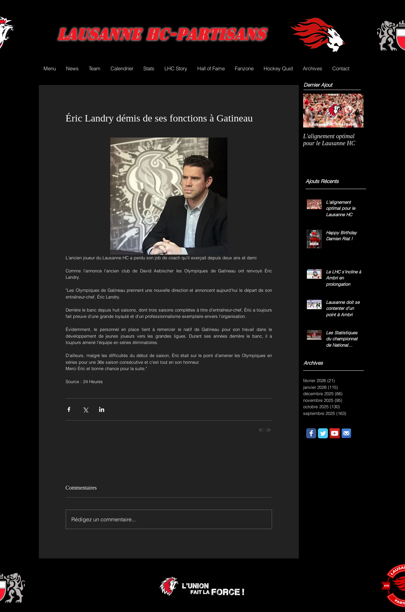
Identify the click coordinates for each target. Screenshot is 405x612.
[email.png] (346, 433)
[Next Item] (353, 110)
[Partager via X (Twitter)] (85, 409)
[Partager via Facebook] (69, 409)
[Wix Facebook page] (311, 433)
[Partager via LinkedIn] (101, 409)
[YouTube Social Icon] (335, 433)
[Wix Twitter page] (323, 433)
